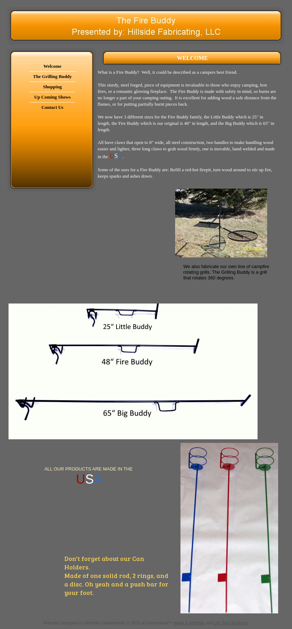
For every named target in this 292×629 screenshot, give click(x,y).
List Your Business (231, 622)
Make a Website (189, 622)
